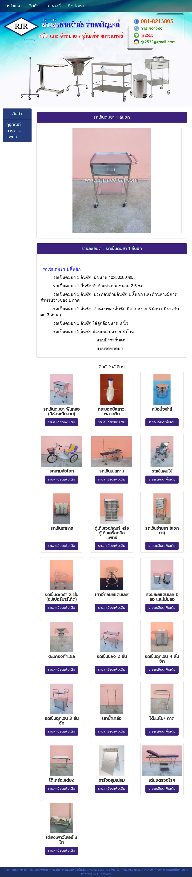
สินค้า (33, 6)
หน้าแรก (14, 6)
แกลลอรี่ (53, 6)
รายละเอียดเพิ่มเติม (61, 422)
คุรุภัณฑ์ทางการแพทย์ (13, 130)
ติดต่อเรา (76, 6)
